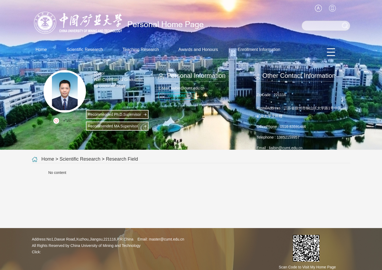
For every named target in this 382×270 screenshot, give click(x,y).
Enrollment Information (259, 49)
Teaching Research (141, 49)
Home (41, 49)
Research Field (122, 159)
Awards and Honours (198, 49)
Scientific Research (85, 49)
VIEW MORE (176, 96)
